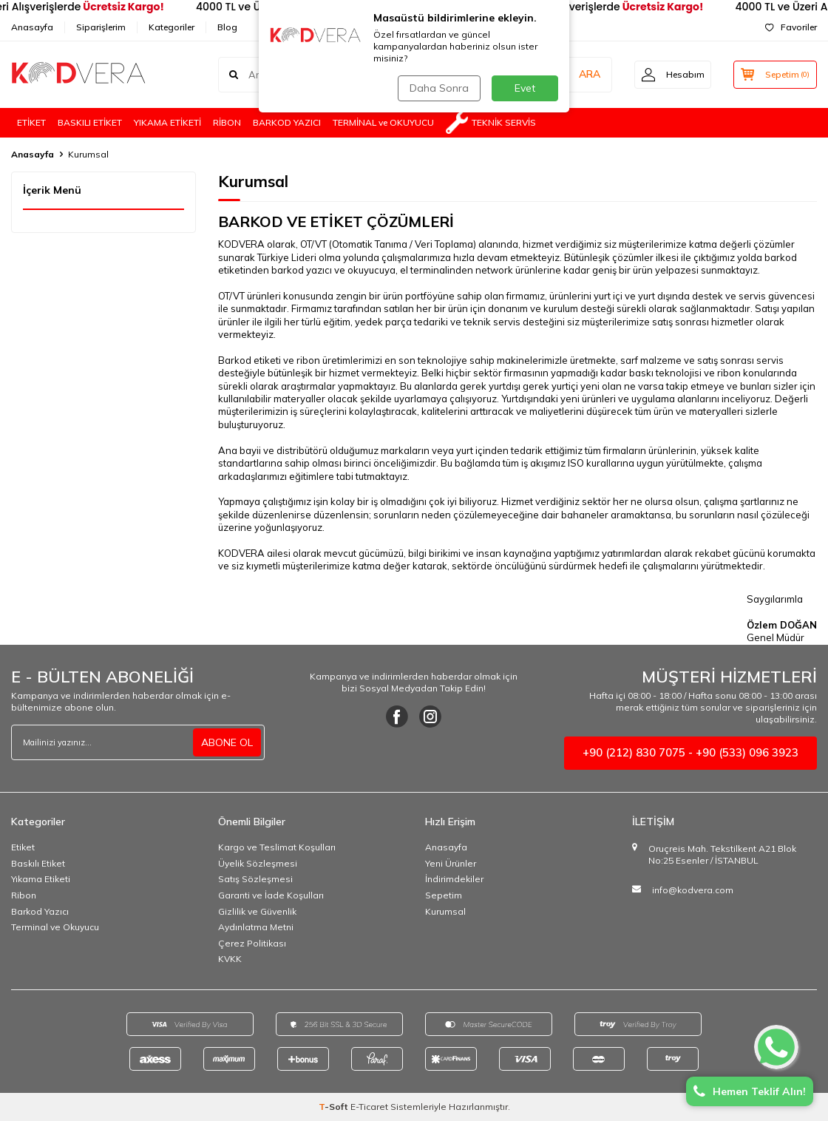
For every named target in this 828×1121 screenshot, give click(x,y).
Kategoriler (171, 27)
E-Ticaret (369, 1106)
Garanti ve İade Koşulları (271, 895)
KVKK (230, 958)
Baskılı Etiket (38, 863)
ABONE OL (227, 742)
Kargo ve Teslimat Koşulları (277, 847)
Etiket (23, 847)
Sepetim (443, 895)
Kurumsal (445, 911)
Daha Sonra (439, 88)
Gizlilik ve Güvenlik (257, 911)
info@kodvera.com (692, 889)
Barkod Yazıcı (40, 911)
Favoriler (791, 27)
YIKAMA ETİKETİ (167, 122)
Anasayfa (32, 27)
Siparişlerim (101, 27)
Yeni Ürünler (450, 863)
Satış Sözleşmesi (255, 878)
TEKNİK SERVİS (491, 123)
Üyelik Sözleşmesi (257, 863)
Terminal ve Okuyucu (55, 926)
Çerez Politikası (252, 943)
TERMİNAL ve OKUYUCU (383, 122)
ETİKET (31, 122)
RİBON (227, 122)
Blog (227, 27)
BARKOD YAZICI (287, 122)
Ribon (23, 895)
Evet (525, 88)
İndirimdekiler (454, 878)
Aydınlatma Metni (255, 926)
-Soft (334, 1106)
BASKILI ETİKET (90, 122)
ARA (586, 74)
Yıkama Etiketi (40, 878)
